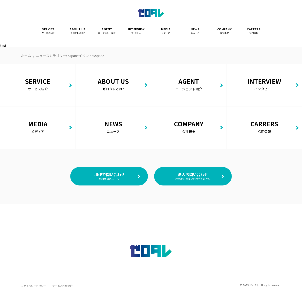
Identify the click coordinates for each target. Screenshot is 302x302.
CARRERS (253, 31)
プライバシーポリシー (33, 285)
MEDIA (165, 31)
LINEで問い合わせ (109, 176)
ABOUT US (77, 31)
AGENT (107, 31)
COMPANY (224, 31)
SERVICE (48, 31)
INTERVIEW (136, 31)
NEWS (195, 31)
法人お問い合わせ (193, 176)
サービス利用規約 (62, 285)
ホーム (26, 55)
